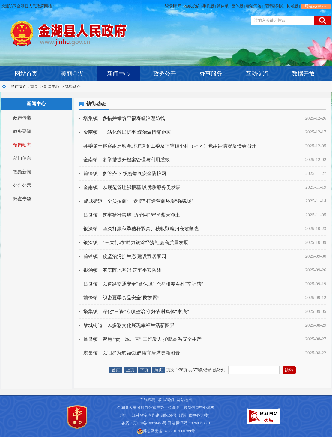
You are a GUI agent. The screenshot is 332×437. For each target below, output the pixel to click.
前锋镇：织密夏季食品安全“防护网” (121, 297)
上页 (130, 370)
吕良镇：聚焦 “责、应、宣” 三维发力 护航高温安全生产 (142, 339)
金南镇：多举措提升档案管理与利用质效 (126, 159)
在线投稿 (192, 6)
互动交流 (257, 73)
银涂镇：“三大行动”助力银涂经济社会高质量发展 (135, 242)
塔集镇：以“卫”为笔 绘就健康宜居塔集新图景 (131, 352)
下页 (144, 370)
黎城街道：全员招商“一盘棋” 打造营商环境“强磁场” (138, 201)
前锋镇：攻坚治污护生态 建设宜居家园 (124, 256)
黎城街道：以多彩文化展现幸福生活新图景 (129, 325)
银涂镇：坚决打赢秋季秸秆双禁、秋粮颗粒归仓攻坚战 (141, 228)
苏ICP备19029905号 (149, 423)
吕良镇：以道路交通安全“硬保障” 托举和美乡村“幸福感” (143, 283)
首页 (34, 86)
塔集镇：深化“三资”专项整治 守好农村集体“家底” (136, 311)
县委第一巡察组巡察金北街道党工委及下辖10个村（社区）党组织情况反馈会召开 (169, 145)
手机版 (208, 6)
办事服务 (210, 73)
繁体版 (237, 6)
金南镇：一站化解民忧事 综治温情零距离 (127, 132)
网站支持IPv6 (316, 6)
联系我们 (166, 399)
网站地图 (184, 399)
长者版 (292, 6)
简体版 (223, 6)
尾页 (158, 370)
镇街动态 (73, 86)
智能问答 (254, 6)
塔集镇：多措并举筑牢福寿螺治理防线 (124, 118)
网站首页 (26, 73)
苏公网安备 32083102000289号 (169, 431)
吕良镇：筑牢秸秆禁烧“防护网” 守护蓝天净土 (131, 214)
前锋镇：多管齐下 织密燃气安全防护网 (124, 173)
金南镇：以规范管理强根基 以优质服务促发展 (132, 187)
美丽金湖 (72, 73)
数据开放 (303, 73)
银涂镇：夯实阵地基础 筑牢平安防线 (122, 270)
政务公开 (164, 73)
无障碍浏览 (274, 6)
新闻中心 (118, 73)
